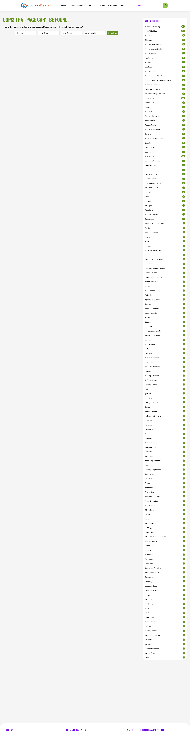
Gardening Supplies (165, 568)
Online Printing (165, 541)
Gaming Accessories (165, 631)
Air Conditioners (165, 187)
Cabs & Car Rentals (165, 590)
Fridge (165, 483)
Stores (102, 5)
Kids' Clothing (165, 71)
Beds (165, 465)
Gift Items (165, 429)
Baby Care (165, 295)
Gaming (165, 304)
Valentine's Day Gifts (165, 416)
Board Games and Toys (165, 277)
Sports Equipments (165, 299)
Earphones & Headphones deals (165, 80)
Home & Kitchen (165, 174)
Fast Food (165, 563)
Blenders (165, 478)
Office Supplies (165, 380)
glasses (165, 393)
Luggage (165, 326)
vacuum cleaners (165, 170)
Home (63, 5)
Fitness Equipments (165, 331)
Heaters (165, 389)
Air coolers (165, 425)
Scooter (165, 626)
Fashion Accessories (165, 116)
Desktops (165, 264)
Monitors (165, 111)
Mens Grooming (165, 501)
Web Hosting (165, 554)
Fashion (165, 192)
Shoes (165, 107)
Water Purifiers (165, 622)
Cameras (165, 434)
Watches (165, 35)
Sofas (165, 407)
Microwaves (165, 443)
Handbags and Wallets (165, 223)
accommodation (165, 281)
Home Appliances (165, 179)
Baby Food (165, 532)
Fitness (165, 246)
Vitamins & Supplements (165, 94)
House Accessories (165, 335)
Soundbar (165, 487)
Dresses (165, 322)
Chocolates (165, 510)
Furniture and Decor (165, 250)
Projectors (165, 452)
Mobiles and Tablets (165, 44)
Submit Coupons (76, 5)
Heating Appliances (165, 469)
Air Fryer (165, 205)
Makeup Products (165, 375)
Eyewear (165, 438)
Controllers (165, 474)
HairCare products (165, 89)
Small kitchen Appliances (165, 268)
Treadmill (165, 639)
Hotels (165, 255)
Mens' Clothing (165, 31)
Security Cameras (165, 232)
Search (112, 33)
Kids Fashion (165, 290)
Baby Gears (165, 349)
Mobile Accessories (165, 129)
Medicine (165, 398)
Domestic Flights (165, 147)
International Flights (165, 183)
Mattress (165, 201)
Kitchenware (165, 344)
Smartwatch (165, 120)
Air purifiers (165, 523)
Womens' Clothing (165, 26)
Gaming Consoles (165, 384)
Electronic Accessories (165, 138)
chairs (165, 286)
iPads (165, 613)
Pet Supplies (165, 528)
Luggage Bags (165, 586)
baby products (165, 313)
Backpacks (165, 617)
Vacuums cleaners (165, 367)
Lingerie (165, 340)
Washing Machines (165, 85)
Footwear (165, 58)
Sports (165, 371)
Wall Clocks (165, 644)
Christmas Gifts (165, 447)
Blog (123, 5)
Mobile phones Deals (165, 49)
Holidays (165, 353)
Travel (165, 196)
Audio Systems (165, 411)
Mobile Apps (165, 505)
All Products (91, 5)
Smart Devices (165, 273)
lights (165, 519)
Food (165, 241)
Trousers (165, 420)
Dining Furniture (165, 402)
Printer (165, 228)
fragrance (165, 456)
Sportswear (165, 219)
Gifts (165, 657)
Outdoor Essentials (165, 648)
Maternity (165, 550)
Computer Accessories (165, 259)
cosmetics (165, 362)
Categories (113, 5)
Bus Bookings (165, 559)
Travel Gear (165, 492)
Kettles (165, 317)
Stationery (165, 599)
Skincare (165, 40)
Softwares (165, 577)
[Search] (150, 5)
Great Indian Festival (165, 635)
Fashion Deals (165, 156)
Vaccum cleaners (165, 308)
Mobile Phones (165, 53)
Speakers (165, 210)
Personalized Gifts (165, 496)
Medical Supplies (165, 214)
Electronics (165, 98)
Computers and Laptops (165, 76)
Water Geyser (165, 653)
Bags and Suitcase (165, 161)
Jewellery (165, 134)
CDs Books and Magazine (165, 537)
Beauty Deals (165, 125)
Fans (165, 608)
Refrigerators (165, 165)
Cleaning (165, 581)
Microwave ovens (165, 358)
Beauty (165, 143)
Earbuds (165, 62)
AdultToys (165, 604)
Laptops (165, 67)
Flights (165, 237)
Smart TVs (165, 102)
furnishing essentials (165, 460)
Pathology (165, 546)
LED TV (165, 152)
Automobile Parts (165, 572)
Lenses (165, 514)
